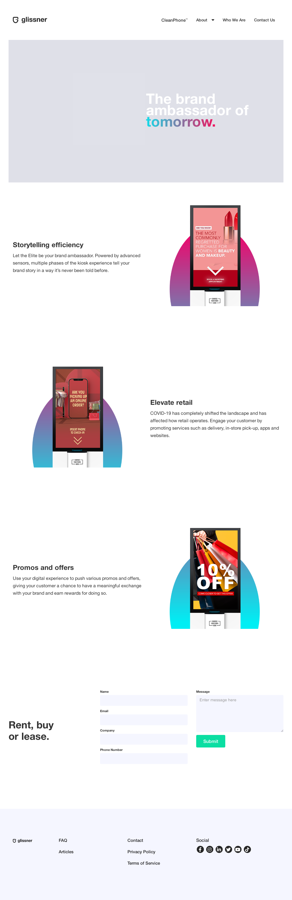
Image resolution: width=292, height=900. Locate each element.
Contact (135, 840)
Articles (66, 851)
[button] (205, 20)
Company (107, 730)
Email (104, 711)
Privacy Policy (141, 851)
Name (104, 691)
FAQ (63, 840)
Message (203, 691)
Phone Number (111, 749)
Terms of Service (143, 863)
